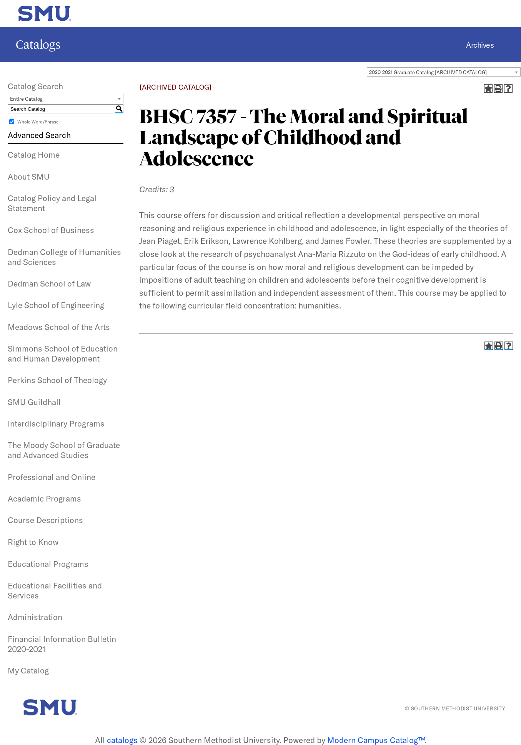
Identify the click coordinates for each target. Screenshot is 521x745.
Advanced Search (39, 135)
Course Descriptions (45, 520)
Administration (35, 617)
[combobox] (444, 72)
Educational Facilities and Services (55, 590)
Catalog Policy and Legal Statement (52, 203)
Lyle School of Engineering (56, 305)
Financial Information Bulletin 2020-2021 (62, 644)
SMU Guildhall (34, 402)
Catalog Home (34, 155)
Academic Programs (44, 498)
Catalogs (38, 44)
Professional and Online (51, 477)
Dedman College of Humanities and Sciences (64, 257)
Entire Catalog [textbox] (26, 99)
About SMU (29, 177)
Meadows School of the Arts (59, 327)
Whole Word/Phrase (37, 122)
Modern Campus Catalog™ (375, 740)
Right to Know (33, 542)
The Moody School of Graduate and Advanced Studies (64, 450)
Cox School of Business (51, 230)
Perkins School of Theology (57, 380)
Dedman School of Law (49, 283)
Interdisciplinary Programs (56, 423)
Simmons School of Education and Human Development (63, 353)
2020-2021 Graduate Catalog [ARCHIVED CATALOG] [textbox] (428, 72)
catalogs (122, 740)
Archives (480, 45)
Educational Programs (48, 564)
